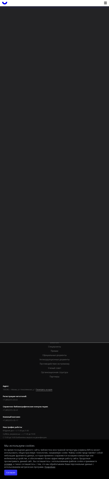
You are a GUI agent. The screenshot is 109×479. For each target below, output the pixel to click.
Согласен (10, 472)
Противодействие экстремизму (54, 363)
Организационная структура (54, 372)
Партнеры (54, 376)
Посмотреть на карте (44, 389)
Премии (54, 351)
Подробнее (49, 467)
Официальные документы (54, 355)
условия (8, 464)
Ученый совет (54, 368)
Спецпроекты (54, 346)
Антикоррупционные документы (54, 359)
